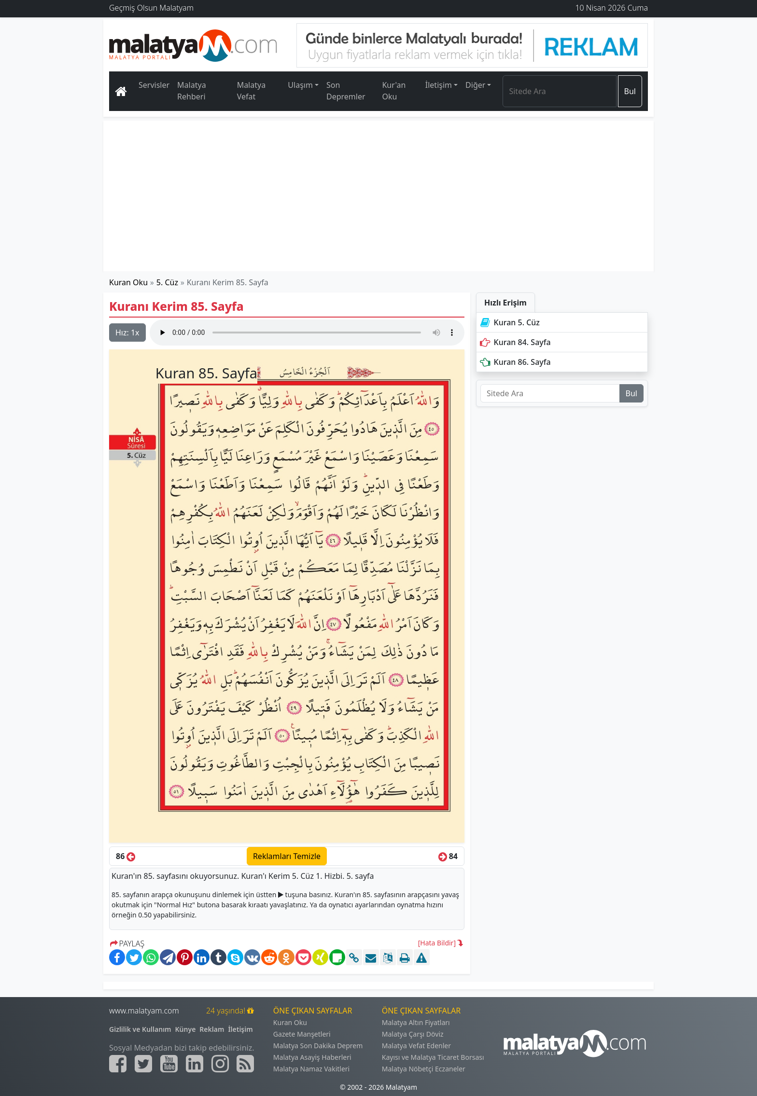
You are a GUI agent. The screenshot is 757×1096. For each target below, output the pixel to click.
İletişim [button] (438, 85)
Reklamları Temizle (287, 856)
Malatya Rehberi (191, 91)
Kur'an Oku (394, 91)
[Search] (559, 91)
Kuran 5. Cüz (509, 322)
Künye (185, 1029)
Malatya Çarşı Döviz (413, 1034)
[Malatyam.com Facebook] (117, 1064)
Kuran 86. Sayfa (514, 362)
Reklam (211, 1029)
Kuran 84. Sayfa (514, 342)
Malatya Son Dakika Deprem (318, 1045)
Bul (630, 91)
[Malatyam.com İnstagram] (220, 1064)
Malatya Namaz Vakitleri (311, 1068)
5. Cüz (167, 282)
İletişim (240, 1029)
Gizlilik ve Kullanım (140, 1029)
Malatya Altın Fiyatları (416, 1022)
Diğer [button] (475, 85)
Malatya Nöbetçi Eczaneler (423, 1068)
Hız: (127, 332)
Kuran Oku (128, 282)
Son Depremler (345, 91)
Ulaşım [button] (300, 85)
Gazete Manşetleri (302, 1034)
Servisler (154, 85)
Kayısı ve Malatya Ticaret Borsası (433, 1057)
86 (125, 856)
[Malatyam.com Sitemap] (245, 1064)
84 (448, 856)
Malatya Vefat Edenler (416, 1045)
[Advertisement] (379, 196)
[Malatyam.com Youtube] (169, 1064)
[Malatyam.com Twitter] (143, 1064)
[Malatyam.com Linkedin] (194, 1064)
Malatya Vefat (251, 91)
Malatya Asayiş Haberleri (312, 1057)
